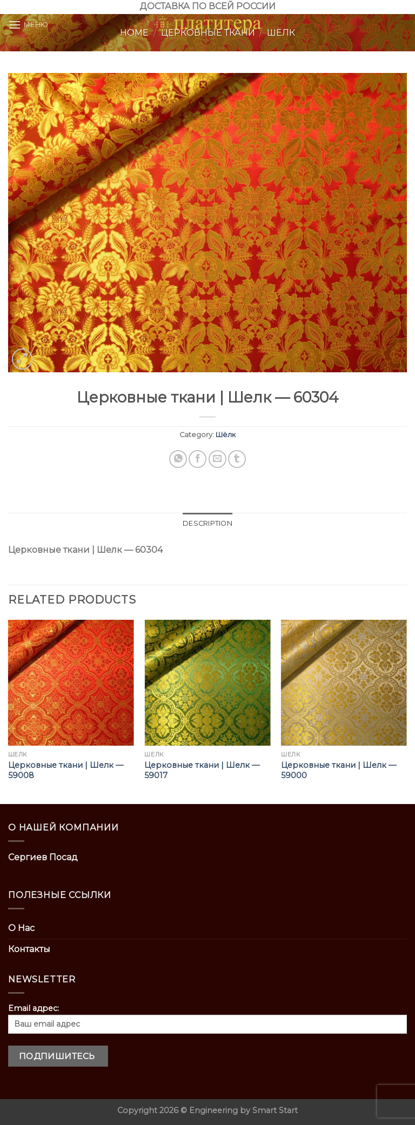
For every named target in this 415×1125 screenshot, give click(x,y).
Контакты (29, 949)
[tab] (207, 523)
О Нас (21, 928)
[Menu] (28, 24)
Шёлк (226, 435)
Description (207, 523)
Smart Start (275, 1110)
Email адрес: (207, 1018)
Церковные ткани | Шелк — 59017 (201, 770)
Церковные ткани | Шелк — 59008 (65, 770)
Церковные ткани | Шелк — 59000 (338, 770)
